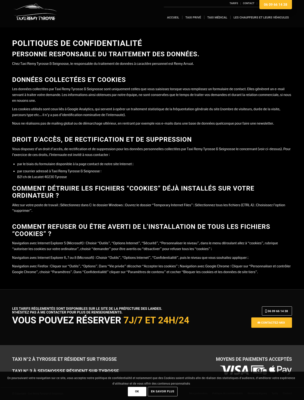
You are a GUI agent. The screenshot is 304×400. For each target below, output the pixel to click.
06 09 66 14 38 (275, 5)
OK (137, 391)
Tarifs (234, 3)
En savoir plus (162, 391)
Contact (249, 3)
